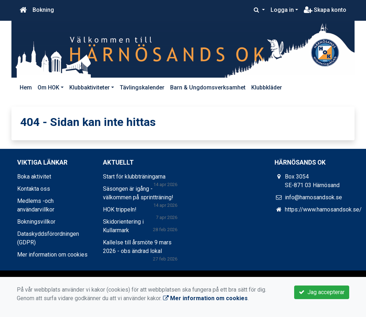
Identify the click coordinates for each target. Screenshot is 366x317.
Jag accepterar (322, 292)
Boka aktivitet (34, 176)
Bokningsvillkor (36, 221)
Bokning (43, 9)
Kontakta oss (33, 188)
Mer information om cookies (52, 254)
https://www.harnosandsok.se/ (323, 209)
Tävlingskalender (142, 87)
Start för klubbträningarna (134, 176)
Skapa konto (325, 9)
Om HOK (48, 87)
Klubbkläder (266, 87)
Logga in (282, 9)
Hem (26, 87)
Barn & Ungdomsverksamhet (208, 87)
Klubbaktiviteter (89, 87)
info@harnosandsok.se (313, 197)
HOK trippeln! (120, 209)
